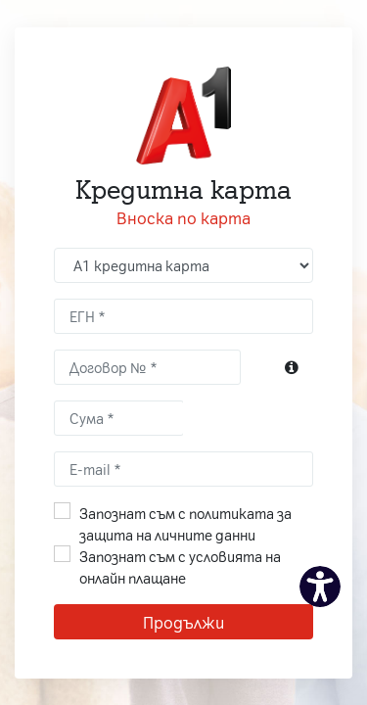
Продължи (183, 622)
